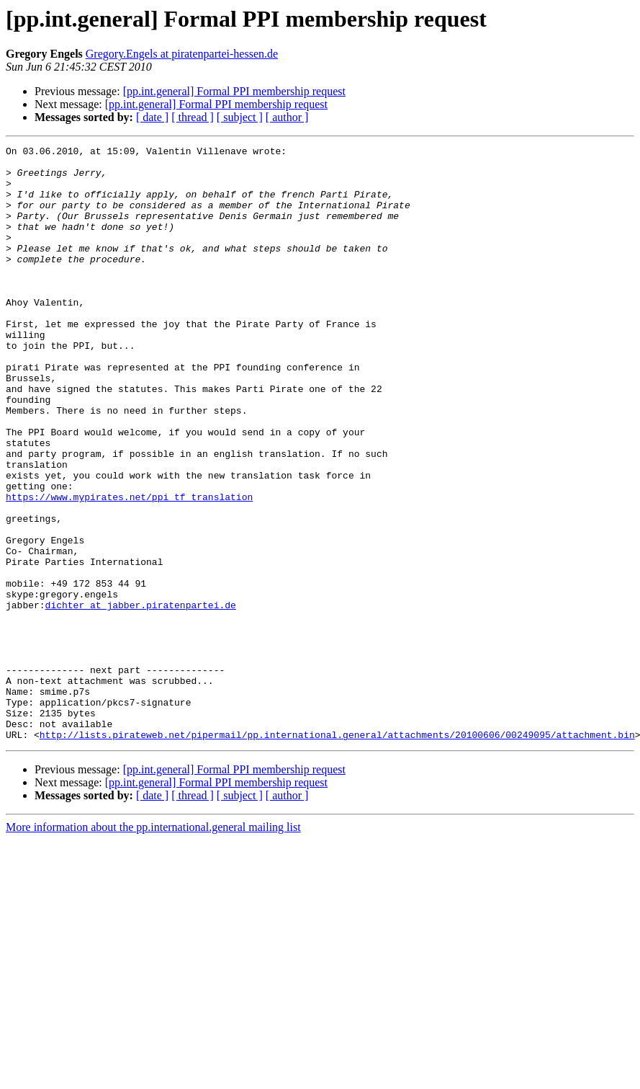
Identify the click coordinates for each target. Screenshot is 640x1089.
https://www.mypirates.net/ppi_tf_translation (129, 567)
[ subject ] (240, 117)
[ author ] (287, 117)
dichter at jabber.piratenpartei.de (140, 697)
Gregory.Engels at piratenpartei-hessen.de (182, 54)
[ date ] (152, 117)
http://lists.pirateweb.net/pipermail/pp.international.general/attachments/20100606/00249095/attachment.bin (337, 853)
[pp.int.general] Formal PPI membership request (234, 91)
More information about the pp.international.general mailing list (153, 946)
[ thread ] (192, 117)
